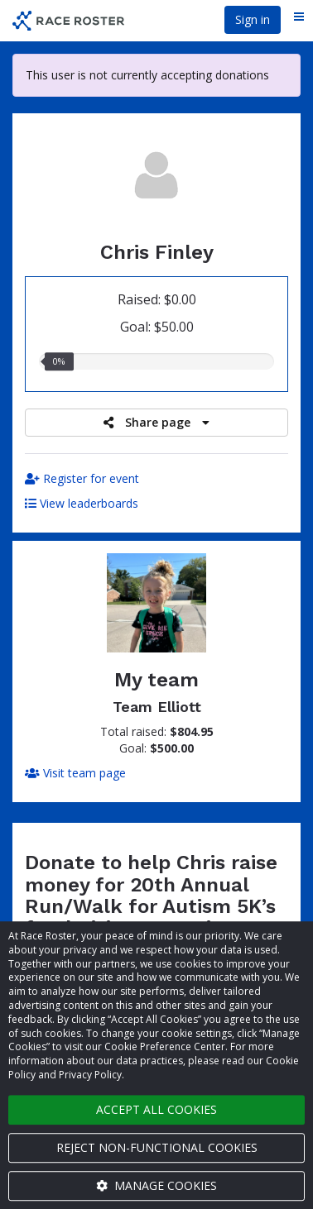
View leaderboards (81, 503)
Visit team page (75, 773)
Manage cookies (156, 1185)
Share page (156, 422)
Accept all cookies (156, 1109)
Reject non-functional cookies (157, 1147)
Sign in (252, 19)
